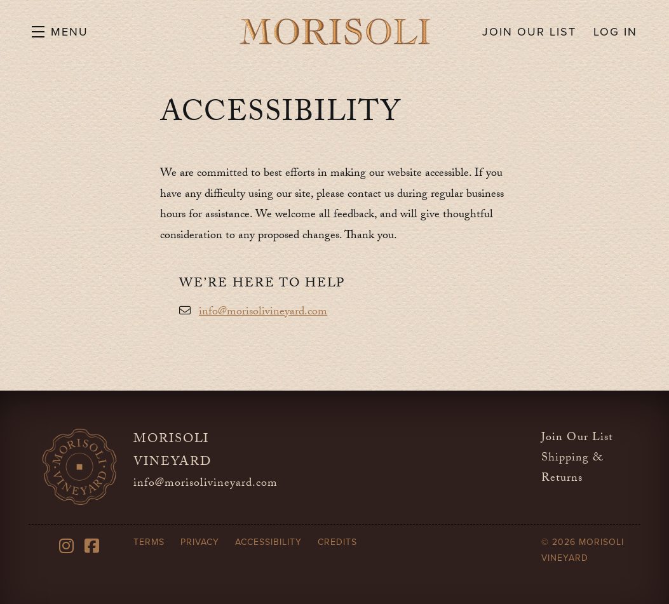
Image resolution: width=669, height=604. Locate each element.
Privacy (199, 542)
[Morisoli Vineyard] (79, 467)
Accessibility (268, 542)
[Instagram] (66, 546)
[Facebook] (92, 546)
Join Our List (577, 438)
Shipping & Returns (572, 469)
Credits (337, 542)
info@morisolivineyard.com (263, 313)
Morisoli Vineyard (335, 31)
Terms (149, 542)
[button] (60, 32)
